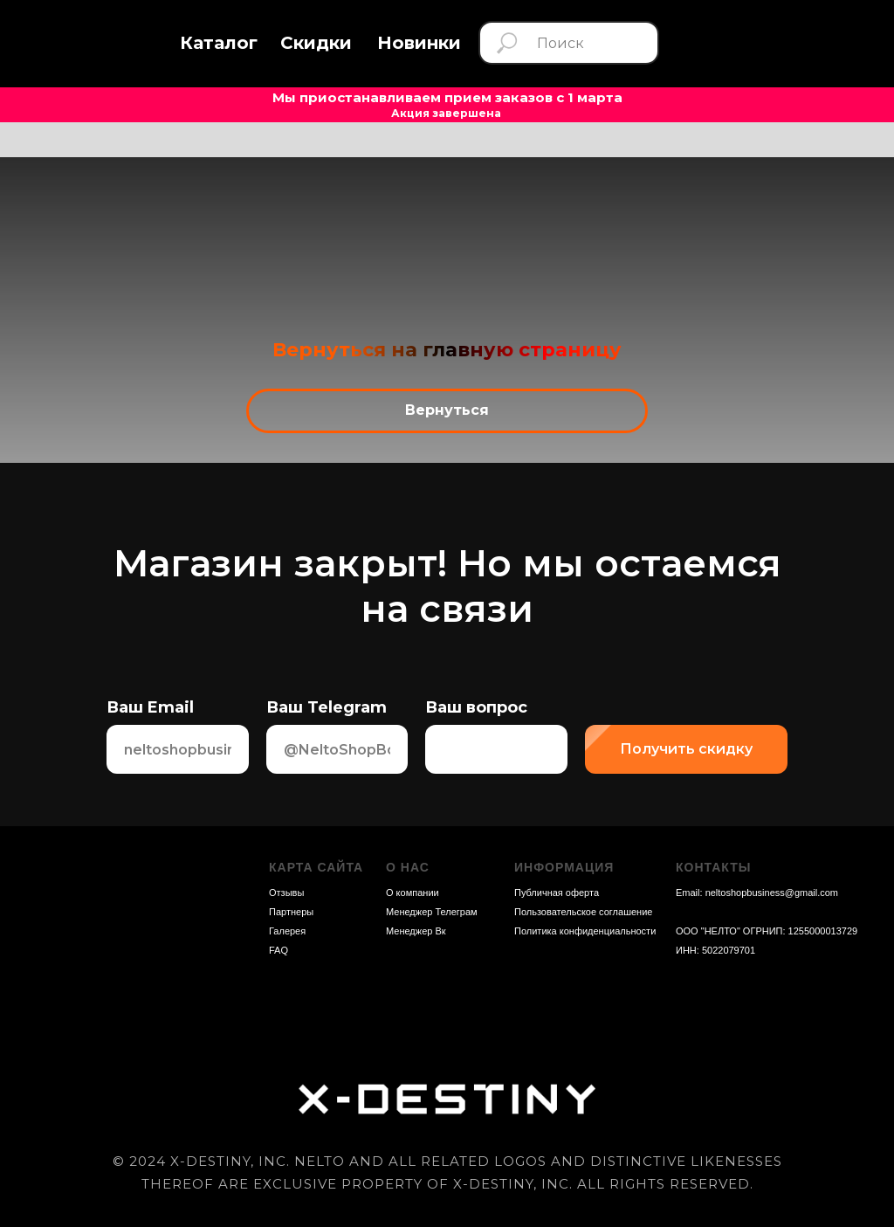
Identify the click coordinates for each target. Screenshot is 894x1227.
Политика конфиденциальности (585, 931)
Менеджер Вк (416, 931)
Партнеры (291, 911)
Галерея (287, 931)
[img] (777, 43)
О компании (412, 892)
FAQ (278, 950)
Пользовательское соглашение (583, 911)
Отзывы (286, 892)
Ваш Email (150, 707)
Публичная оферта (556, 892)
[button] (218, 42)
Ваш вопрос (476, 707)
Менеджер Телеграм (432, 911)
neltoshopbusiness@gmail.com (771, 892)
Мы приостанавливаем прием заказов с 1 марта (447, 97)
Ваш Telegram (326, 707)
